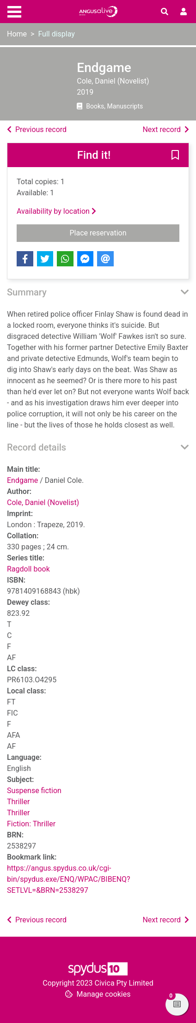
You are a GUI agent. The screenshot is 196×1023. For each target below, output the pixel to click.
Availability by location (56, 211)
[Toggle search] (164, 12)
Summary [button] (27, 292)
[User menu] (183, 12)
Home (17, 34)
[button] (175, 156)
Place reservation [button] (119, 232)
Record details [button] (36, 447)
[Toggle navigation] (14, 11)
